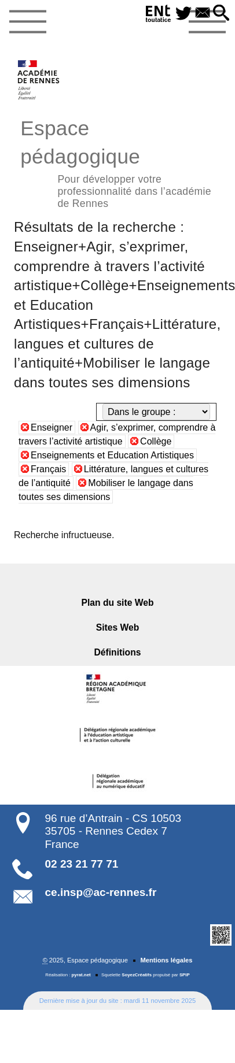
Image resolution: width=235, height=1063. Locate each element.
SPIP (184, 974)
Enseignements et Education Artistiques (112, 455)
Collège (155, 441)
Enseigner (51, 427)
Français (48, 469)
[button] (221, 13)
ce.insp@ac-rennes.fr (101, 892)
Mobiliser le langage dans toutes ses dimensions (106, 490)
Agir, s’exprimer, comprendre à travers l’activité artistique (117, 434)
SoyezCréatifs (137, 974)
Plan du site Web (118, 603)
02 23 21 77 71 (82, 864)
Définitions (117, 652)
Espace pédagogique (117, 162)
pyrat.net (81, 974)
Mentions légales (166, 960)
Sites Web (117, 627)
